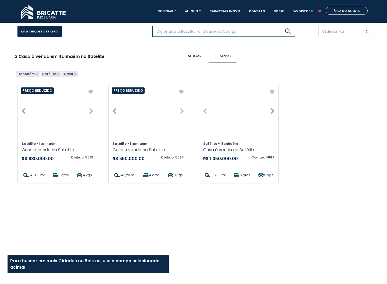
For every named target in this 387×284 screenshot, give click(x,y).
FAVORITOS (306, 11)
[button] (24, 111)
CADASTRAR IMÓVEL (224, 11)
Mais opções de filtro (39, 31)
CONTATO (257, 11)
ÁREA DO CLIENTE (347, 11)
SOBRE (279, 11)
